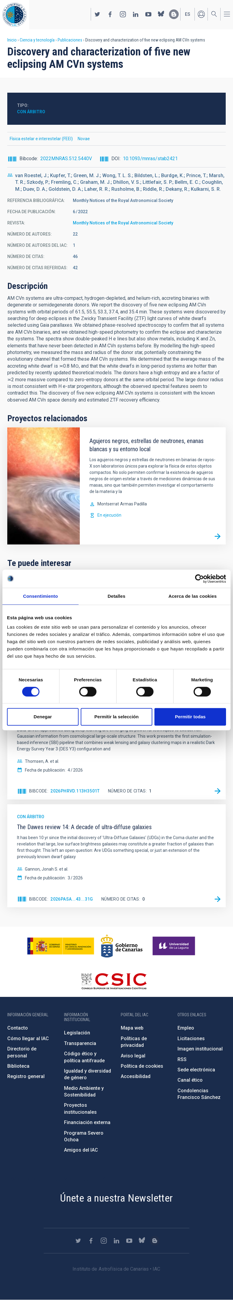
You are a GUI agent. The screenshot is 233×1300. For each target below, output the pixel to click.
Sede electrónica (196, 1070)
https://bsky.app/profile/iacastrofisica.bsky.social (161, 14)
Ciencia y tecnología (37, 40)
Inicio (12, 40)
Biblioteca (18, 1066)
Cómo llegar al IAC (28, 1038)
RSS (182, 1059)
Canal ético (190, 1080)
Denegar (43, 716)
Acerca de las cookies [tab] (192, 596)
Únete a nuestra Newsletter (116, 1198)
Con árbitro (31, 111)
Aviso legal (133, 1056)
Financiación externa (87, 1122)
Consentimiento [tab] (40, 596)
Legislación (77, 1033)
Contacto (17, 1028)
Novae (84, 138)
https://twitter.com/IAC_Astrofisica (97, 14)
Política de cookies (142, 1066)
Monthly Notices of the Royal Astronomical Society (123, 222)
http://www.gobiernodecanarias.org (121, 946)
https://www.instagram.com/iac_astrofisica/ (122, 14)
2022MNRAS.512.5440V (66, 158)
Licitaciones (191, 1038)
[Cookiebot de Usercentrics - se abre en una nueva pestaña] (199, 578)
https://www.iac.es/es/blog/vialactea (173, 14)
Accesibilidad (135, 1076)
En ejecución (109, 515)
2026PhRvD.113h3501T (75, 791)
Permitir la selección (116, 716)
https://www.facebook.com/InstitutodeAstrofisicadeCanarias (110, 14)
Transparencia (80, 1043)
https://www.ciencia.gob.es (60, 946)
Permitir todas (190, 716)
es (187, 14)
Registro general (26, 1076)
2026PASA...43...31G (71, 899)
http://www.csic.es (113, 981)
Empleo (185, 1028)
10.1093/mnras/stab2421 (150, 158)
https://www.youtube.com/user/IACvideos (148, 14)
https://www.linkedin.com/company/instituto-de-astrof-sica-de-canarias (135, 14)
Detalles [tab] (116, 596)
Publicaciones (70, 40)
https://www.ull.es (174, 946)
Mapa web (132, 1028)
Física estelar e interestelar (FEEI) (41, 138)
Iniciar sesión (201, 14)
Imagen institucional (200, 1049)
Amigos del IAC (81, 1150)
